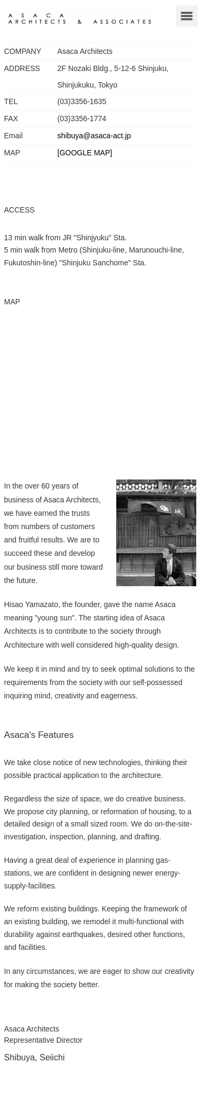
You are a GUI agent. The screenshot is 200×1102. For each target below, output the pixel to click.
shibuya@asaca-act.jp (94, 135)
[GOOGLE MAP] (85, 152)
